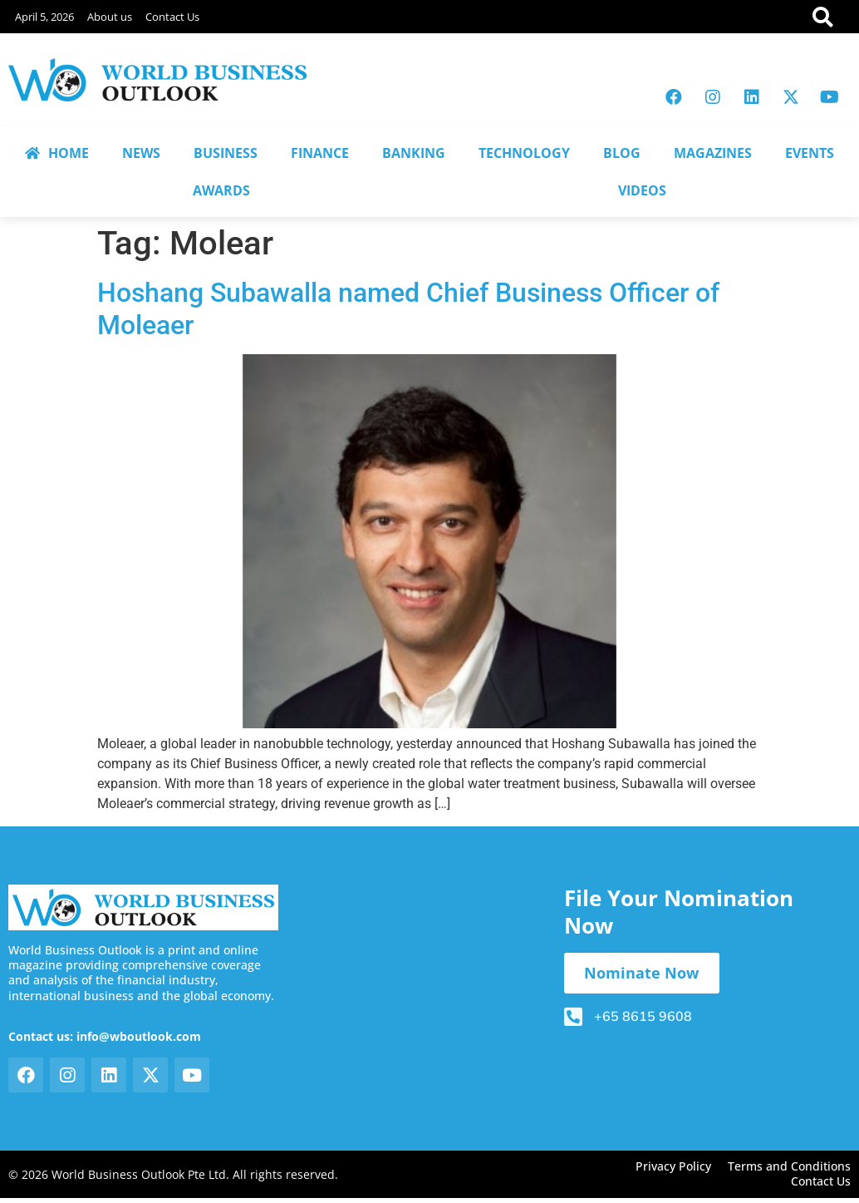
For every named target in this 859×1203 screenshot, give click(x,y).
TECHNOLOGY (524, 153)
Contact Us (172, 16)
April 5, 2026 (44, 16)
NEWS (141, 153)
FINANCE (320, 153)
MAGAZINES (713, 153)
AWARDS (221, 190)
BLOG (622, 153)
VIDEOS (642, 190)
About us (109, 16)
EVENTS (809, 153)
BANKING (413, 153)
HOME (57, 153)
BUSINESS (226, 153)
